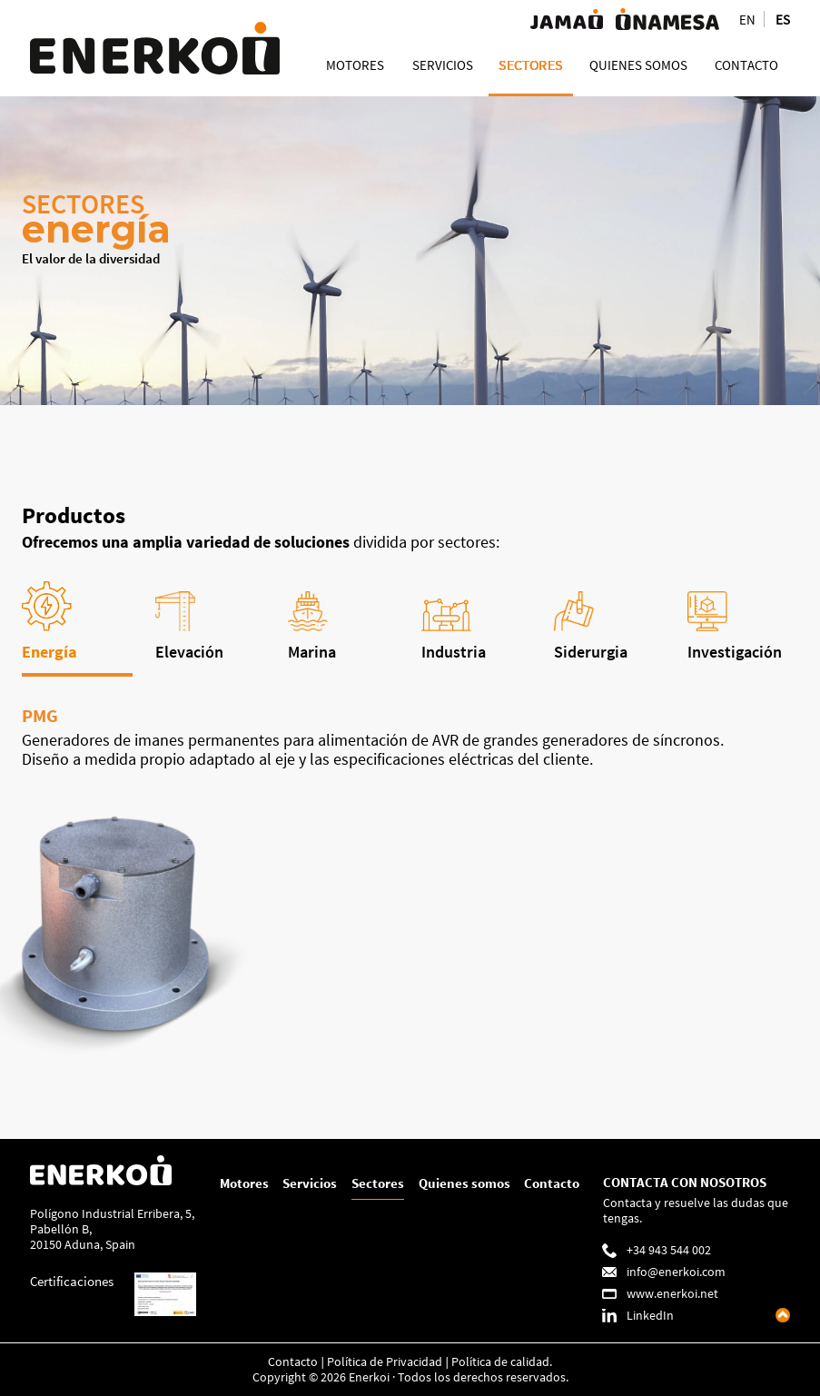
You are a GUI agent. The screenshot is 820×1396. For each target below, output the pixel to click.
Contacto (551, 1182)
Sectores (377, 1182)
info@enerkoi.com (676, 1271)
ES (783, 19)
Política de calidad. (501, 1361)
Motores (244, 1182)
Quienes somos (464, 1182)
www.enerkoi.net (672, 1293)
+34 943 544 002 (669, 1249)
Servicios (309, 1182)
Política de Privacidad (384, 1361)
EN (747, 19)
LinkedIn (650, 1314)
